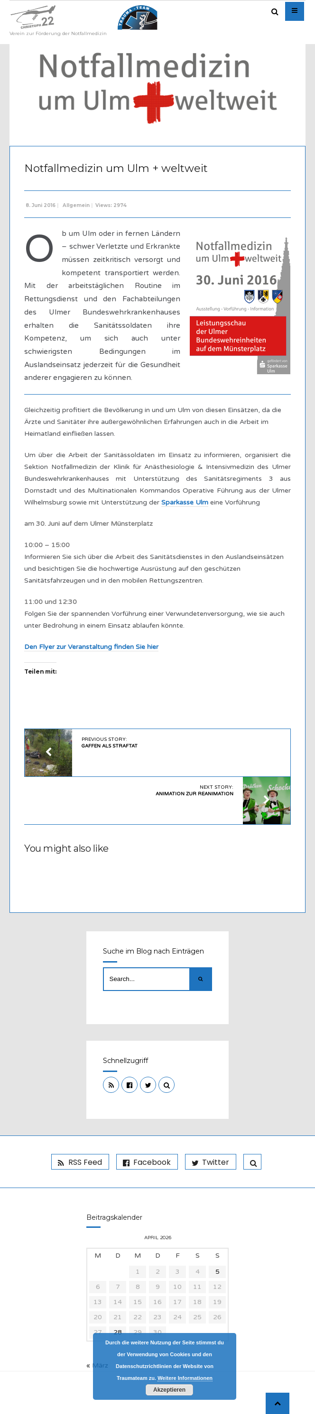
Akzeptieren (169, 1390)
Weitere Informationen (185, 1378)
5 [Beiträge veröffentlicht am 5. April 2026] (217, 1272)
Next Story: (194, 790)
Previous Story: (110, 743)
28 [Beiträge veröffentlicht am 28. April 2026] (117, 1332)
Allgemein (76, 205)
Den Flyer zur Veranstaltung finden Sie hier (91, 647)
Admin (278, 123)
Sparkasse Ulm (184, 502)
